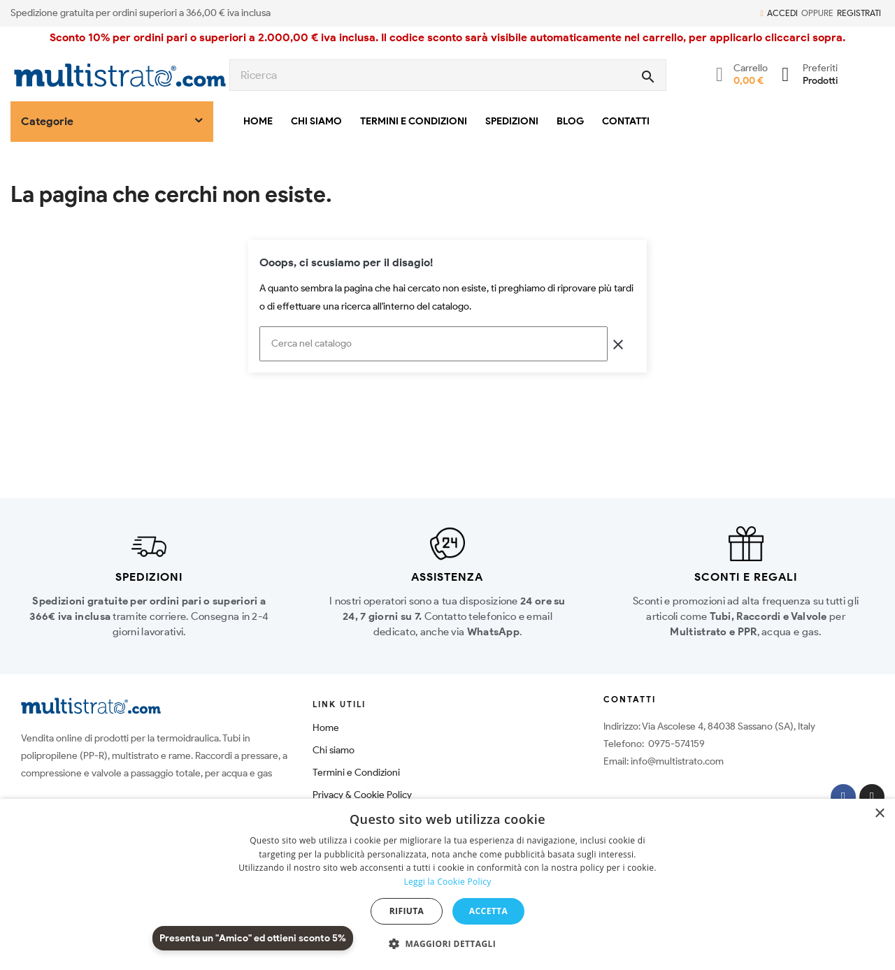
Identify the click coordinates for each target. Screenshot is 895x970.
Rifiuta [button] (406, 911)
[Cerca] (433, 343)
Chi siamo (334, 750)
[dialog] (447, 884)
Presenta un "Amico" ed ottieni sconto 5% (252, 938)
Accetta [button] (488, 911)
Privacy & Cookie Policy (362, 795)
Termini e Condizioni (356, 773)
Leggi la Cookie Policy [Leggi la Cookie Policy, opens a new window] (447, 882)
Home (326, 728)
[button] (447, 944)
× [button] (879, 814)
